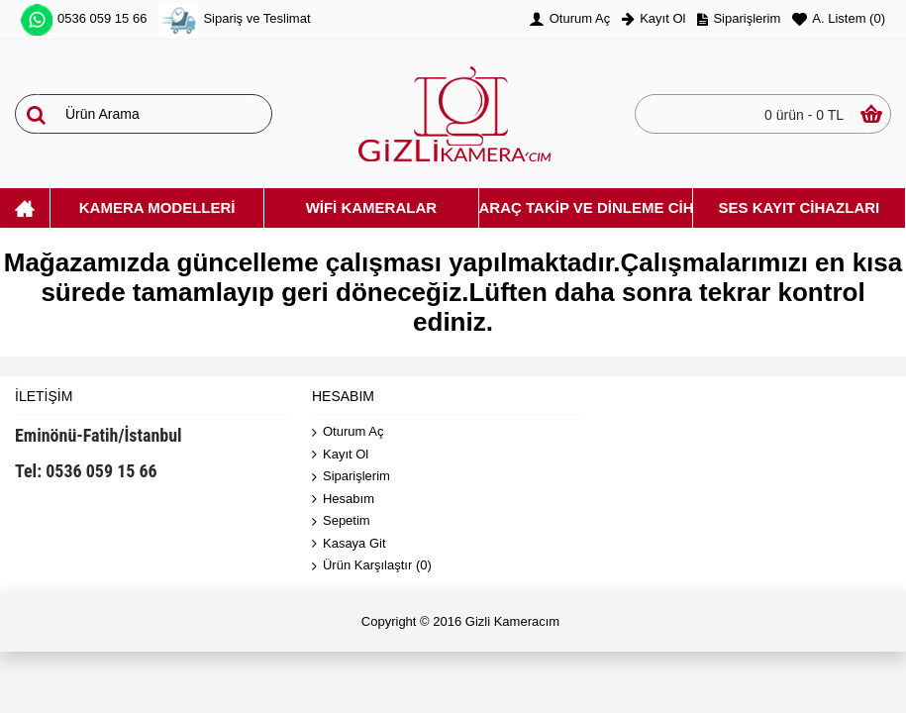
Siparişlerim (351, 476)
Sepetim (341, 521)
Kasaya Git (349, 544)
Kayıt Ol (340, 455)
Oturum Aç (347, 432)
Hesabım (343, 499)
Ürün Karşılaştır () (372, 566)
